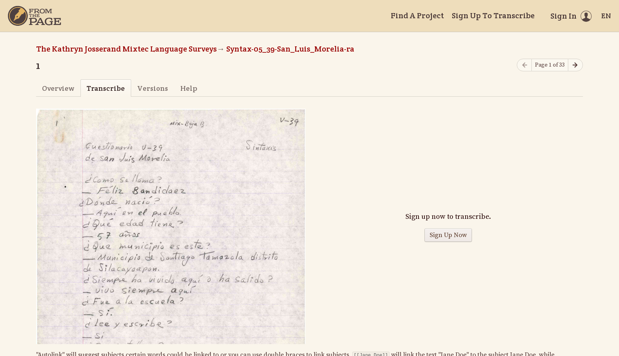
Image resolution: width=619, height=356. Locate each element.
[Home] (34, 16)
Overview (58, 88)
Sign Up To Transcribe (493, 15)
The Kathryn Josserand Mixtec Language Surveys (126, 49)
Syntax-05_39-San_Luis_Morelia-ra (290, 49)
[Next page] (575, 65)
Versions (152, 88)
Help (188, 88)
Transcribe (105, 88)
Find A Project (417, 15)
